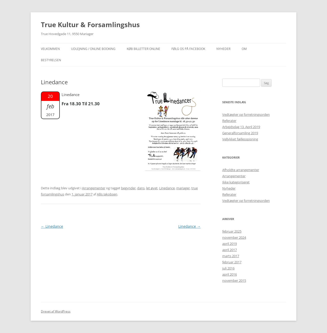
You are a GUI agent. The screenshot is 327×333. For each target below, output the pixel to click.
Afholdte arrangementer (240, 170)
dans (141, 188)
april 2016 (229, 274)
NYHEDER (223, 49)
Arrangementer (93, 188)
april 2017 (229, 249)
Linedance (167, 188)
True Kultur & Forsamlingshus (90, 24)
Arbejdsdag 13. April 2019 (241, 126)
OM (244, 49)
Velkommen (50, 49)
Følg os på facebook (188, 49)
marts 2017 (230, 256)
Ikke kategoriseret (236, 182)
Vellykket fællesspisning (240, 139)
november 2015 (234, 280)
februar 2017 (231, 262)
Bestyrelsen (51, 60)
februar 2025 (231, 231)
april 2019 (229, 243)
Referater (229, 120)
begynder (128, 188)
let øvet (152, 188)
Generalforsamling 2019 (240, 133)
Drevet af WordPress (56, 311)
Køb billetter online (143, 49)
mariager (183, 188)
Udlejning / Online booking (93, 49)
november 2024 (234, 237)
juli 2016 (228, 268)
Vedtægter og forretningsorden (246, 114)
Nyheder (229, 188)
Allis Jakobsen (107, 194)
